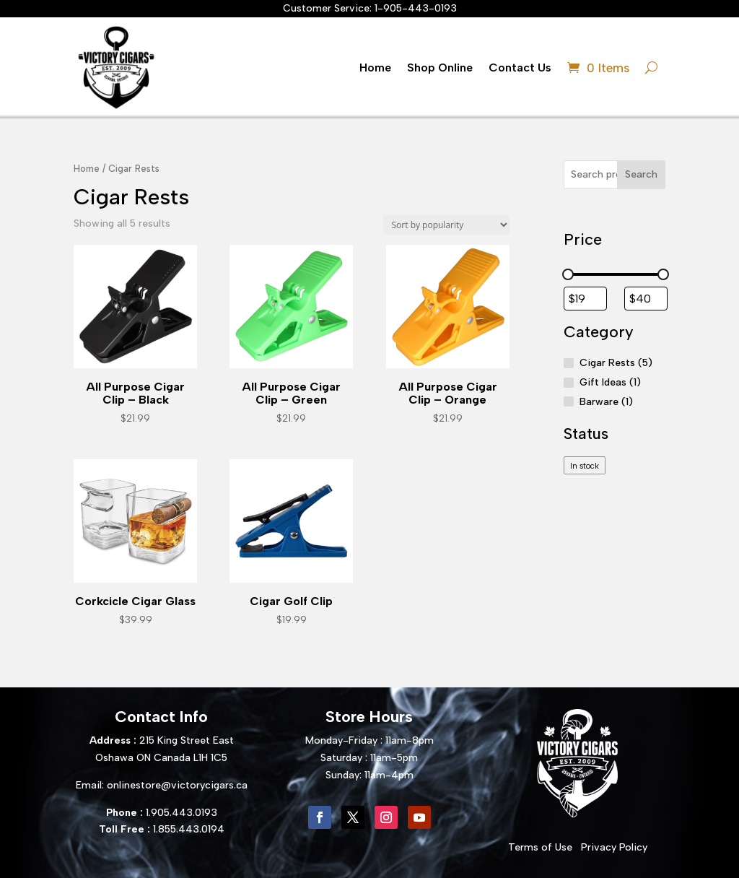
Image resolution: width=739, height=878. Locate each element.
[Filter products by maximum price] (646, 298)
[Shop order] (446, 225)
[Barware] (569, 401)
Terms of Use (540, 847)
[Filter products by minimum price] (585, 298)
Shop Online (440, 67)
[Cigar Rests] (569, 363)
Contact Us (520, 67)
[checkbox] (585, 465)
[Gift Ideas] (569, 383)
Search (641, 174)
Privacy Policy (614, 847)
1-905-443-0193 (416, 8)
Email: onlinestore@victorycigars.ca (162, 785)
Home (375, 67)
